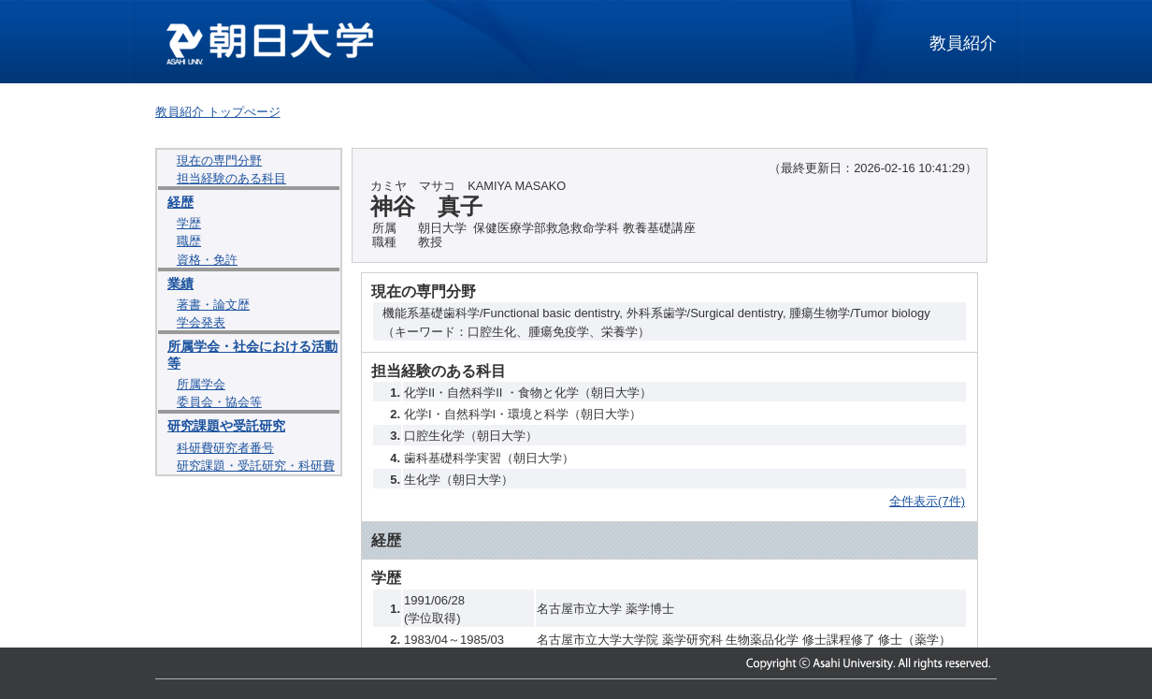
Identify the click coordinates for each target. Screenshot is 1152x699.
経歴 (180, 202)
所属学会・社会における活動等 (252, 354)
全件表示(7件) (927, 501)
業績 (180, 283)
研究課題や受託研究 (226, 425)
